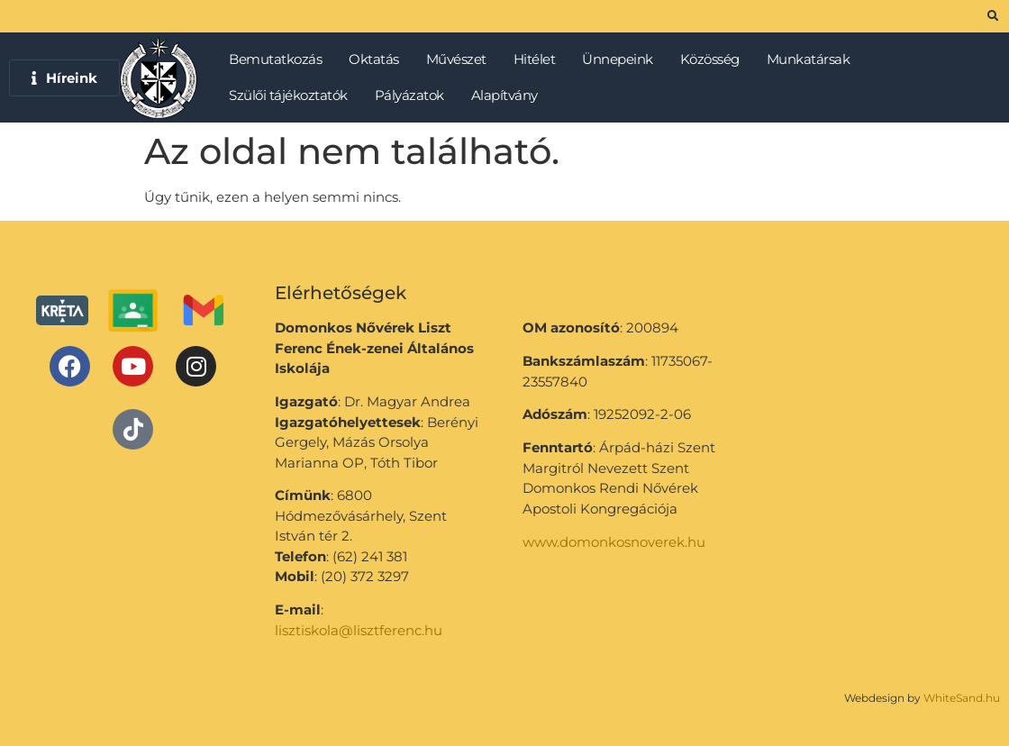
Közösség (714, 59)
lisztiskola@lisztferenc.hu (358, 630)
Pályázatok (414, 95)
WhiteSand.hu (961, 698)
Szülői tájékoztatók (293, 95)
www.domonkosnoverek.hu (614, 541)
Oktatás (378, 59)
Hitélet (539, 59)
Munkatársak (813, 59)
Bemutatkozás (280, 59)
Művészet (460, 59)
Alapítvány (504, 95)
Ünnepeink (622, 59)
